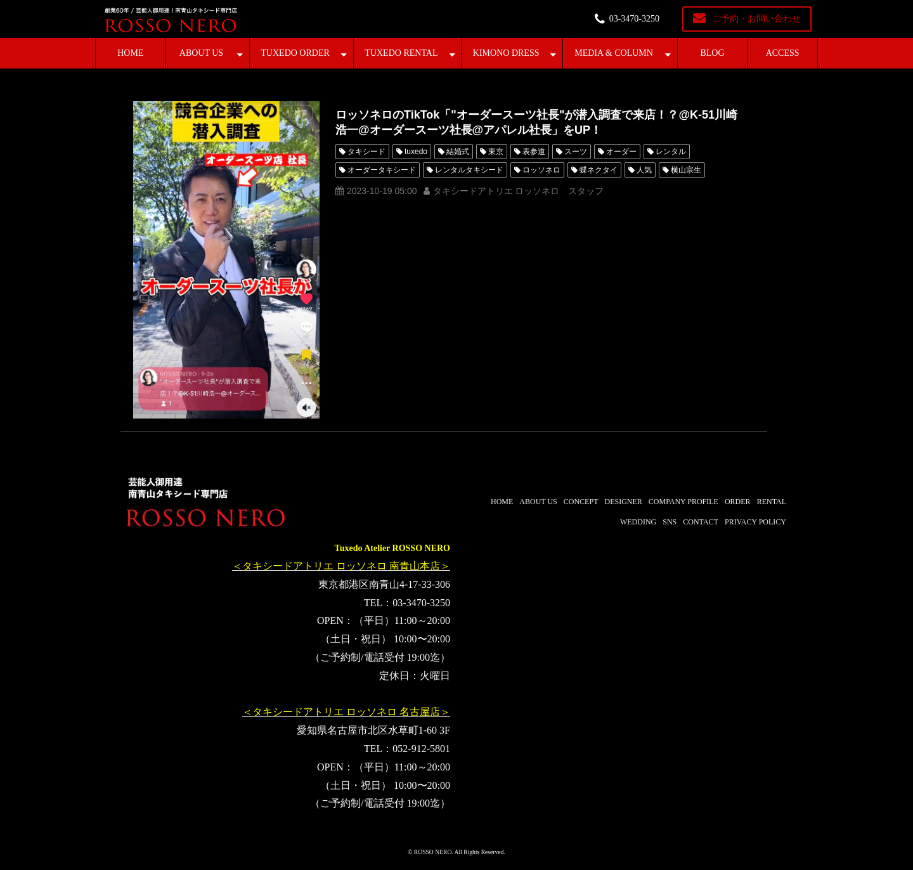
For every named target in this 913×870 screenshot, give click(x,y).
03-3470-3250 (634, 18)
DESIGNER (623, 501)
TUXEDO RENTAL (401, 53)
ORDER (738, 501)
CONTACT (700, 522)
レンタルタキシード (469, 170)
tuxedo (416, 151)
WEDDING (638, 522)
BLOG (712, 53)
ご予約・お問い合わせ (756, 18)
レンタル (671, 151)
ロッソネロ (541, 170)
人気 (644, 170)
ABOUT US (201, 53)
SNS (670, 522)
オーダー (621, 151)
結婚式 (457, 151)
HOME (130, 53)
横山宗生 (686, 170)
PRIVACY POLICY (755, 522)
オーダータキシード (381, 170)
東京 (495, 151)
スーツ (575, 151)
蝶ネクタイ (599, 170)
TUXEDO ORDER (295, 53)
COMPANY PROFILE (683, 501)
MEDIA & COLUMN (613, 53)
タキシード (366, 151)
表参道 (533, 151)
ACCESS (783, 53)
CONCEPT (581, 501)
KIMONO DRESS (506, 53)
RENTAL (771, 501)
